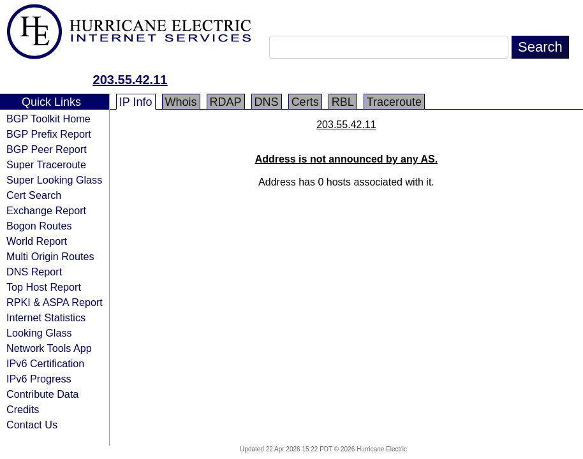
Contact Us (31, 424)
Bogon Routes (39, 225)
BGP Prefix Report (48, 134)
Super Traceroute (46, 164)
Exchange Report (46, 210)
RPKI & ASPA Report (54, 302)
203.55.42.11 (130, 80)
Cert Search (33, 195)
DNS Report (34, 271)
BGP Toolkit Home (48, 118)
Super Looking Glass (54, 180)
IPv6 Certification (45, 363)
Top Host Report (43, 287)
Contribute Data (42, 394)
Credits (22, 409)
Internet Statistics (45, 317)
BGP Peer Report (46, 149)
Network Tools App (49, 348)
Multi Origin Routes (50, 256)
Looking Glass (39, 333)
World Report (36, 241)
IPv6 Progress (38, 378)
